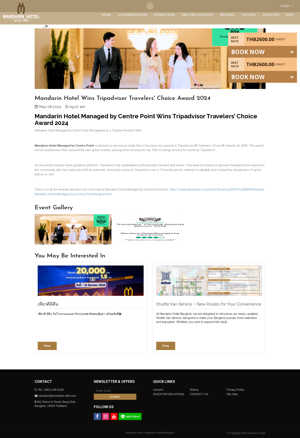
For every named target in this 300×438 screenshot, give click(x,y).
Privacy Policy (235, 389)
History (194, 389)
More (290, 14)
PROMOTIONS (164, 14)
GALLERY (248, 14)
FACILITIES (271, 14)
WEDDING (227, 14)
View (47, 346)
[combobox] (287, 5)
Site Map (232, 394)
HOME (106, 14)
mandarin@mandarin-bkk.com (57, 395)
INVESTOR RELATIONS (168, 394)
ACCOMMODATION (132, 14)
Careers (158, 389)
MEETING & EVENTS (197, 14)
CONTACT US (199, 394)
